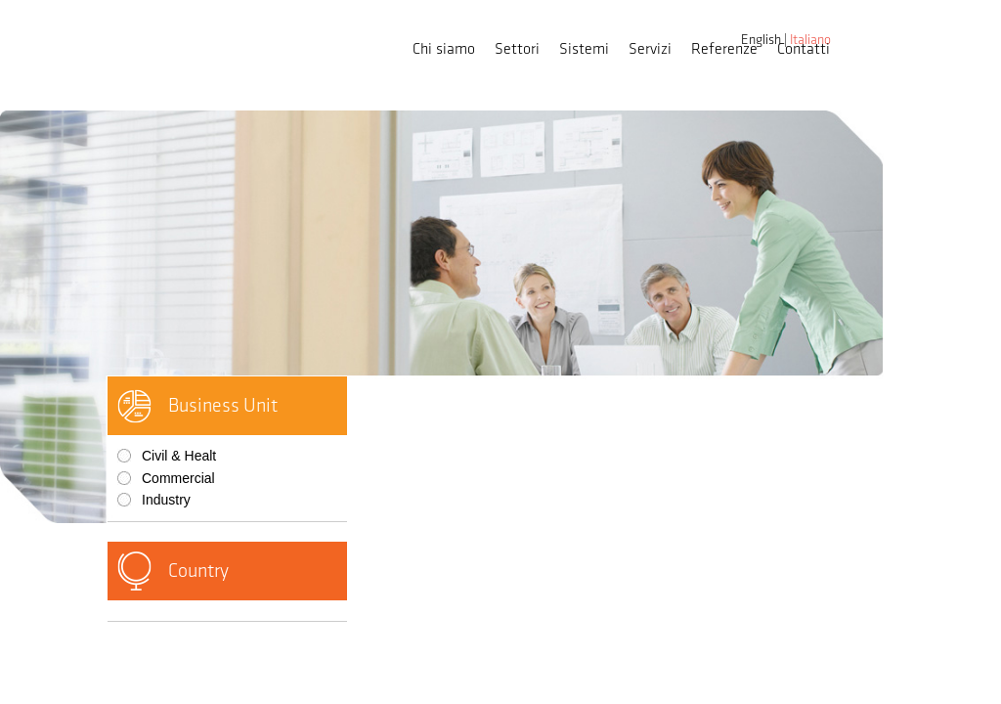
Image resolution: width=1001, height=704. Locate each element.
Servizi (650, 49)
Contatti (803, 49)
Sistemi (584, 49)
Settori (517, 49)
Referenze (724, 49)
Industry (166, 499)
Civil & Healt (179, 455)
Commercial (178, 478)
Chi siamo (444, 49)
